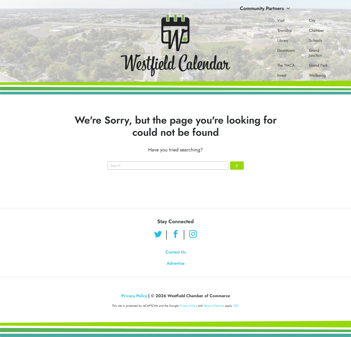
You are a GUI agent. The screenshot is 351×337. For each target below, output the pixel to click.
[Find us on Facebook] (175, 234)
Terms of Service (214, 306)
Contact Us (176, 252)
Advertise (176, 263)
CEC (236, 306)
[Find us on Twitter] (158, 234)
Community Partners (265, 8)
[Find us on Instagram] (193, 234)
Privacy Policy (134, 296)
